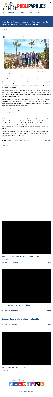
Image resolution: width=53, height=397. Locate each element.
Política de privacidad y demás (18, 380)
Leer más (49, 262)
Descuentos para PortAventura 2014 (16, 367)
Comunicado (10, 140)
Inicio (3, 12)
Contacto (14, 378)
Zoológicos (25, 140)
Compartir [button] (47, 140)
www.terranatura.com (41, 81)
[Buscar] (47, 2)
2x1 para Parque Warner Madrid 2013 (17, 305)
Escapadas (38, 12)
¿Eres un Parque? (16, 379)
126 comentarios (13, 262)
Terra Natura (18, 140)
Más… (46, 12)
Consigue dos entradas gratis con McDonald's (20, 319)
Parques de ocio (11, 12)
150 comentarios (13, 310)
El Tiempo (29, 12)
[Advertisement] (26, 199)
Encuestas (21, 12)
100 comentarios (13, 324)
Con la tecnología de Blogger (26, 391)
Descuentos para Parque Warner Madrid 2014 (20, 257)
